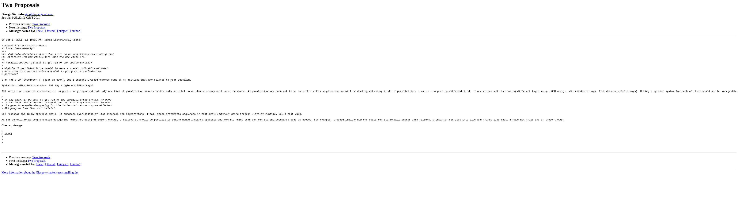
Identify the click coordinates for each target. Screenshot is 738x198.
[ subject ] (63, 30)
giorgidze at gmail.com (39, 14)
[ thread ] (50, 30)
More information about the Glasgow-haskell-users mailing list (40, 194)
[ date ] (40, 30)
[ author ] (75, 30)
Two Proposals (41, 24)
